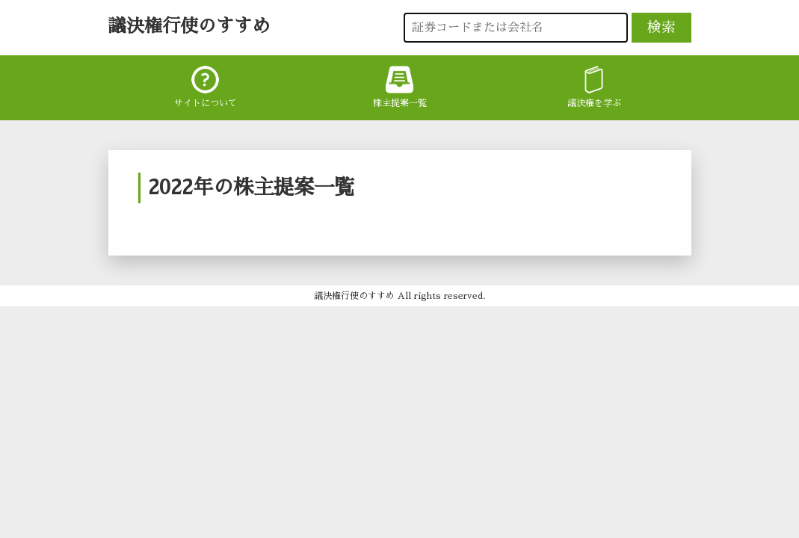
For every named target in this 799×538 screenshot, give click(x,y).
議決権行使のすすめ (189, 26)
